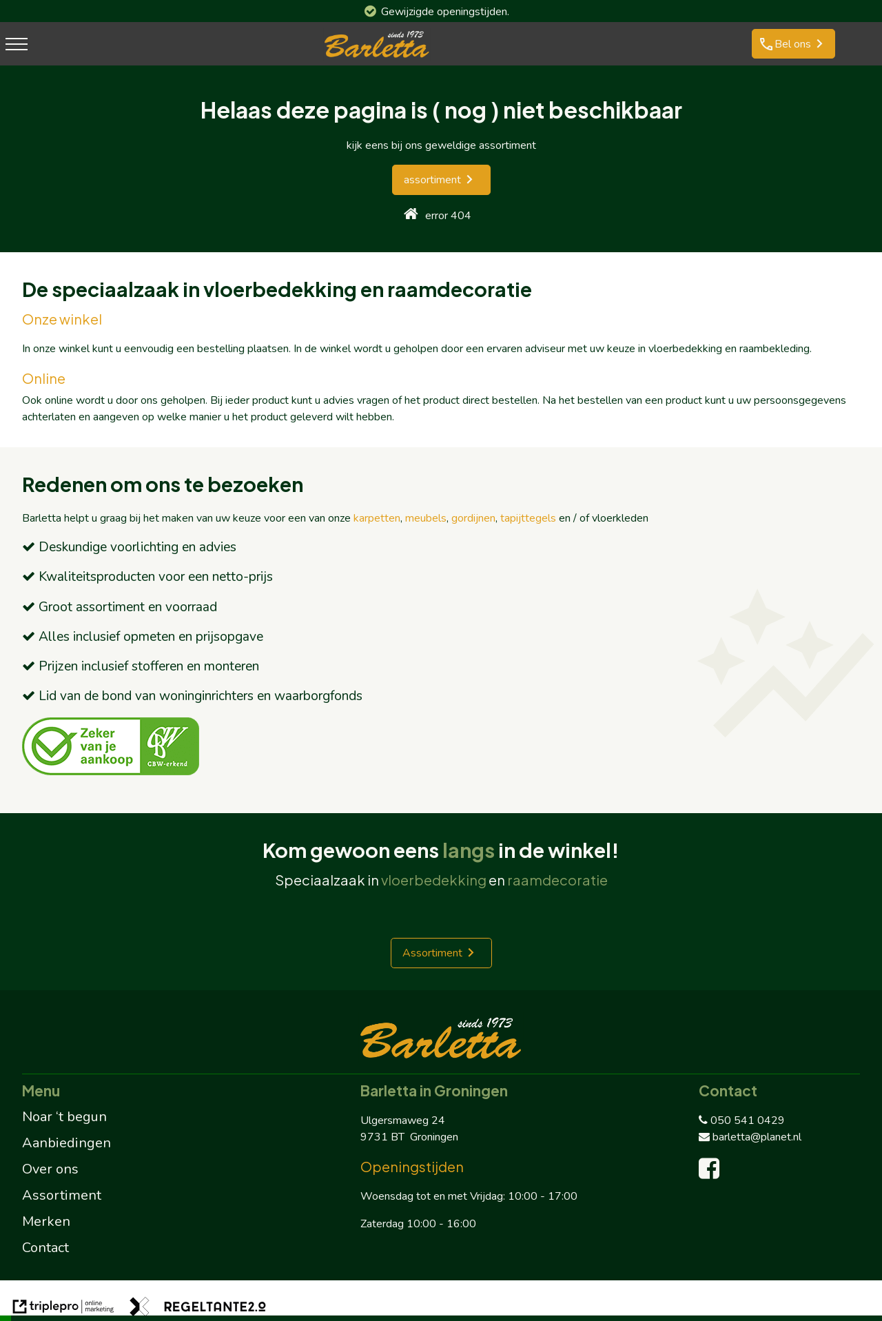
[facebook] (712, 1173)
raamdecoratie (557, 879)
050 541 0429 (742, 1120)
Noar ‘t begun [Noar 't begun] (64, 1116)
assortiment (432, 179)
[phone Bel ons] (793, 44)
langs (468, 849)
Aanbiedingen (66, 1143)
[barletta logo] (377, 57)
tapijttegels (528, 518)
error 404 (448, 215)
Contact (45, 1247)
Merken (46, 1221)
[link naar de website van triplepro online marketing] (63, 1309)
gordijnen (473, 518)
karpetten (376, 518)
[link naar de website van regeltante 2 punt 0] (197, 1309)
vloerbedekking (433, 879)
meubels (426, 518)
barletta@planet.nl (750, 1137)
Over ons (50, 1169)
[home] (411, 215)
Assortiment (432, 953)
